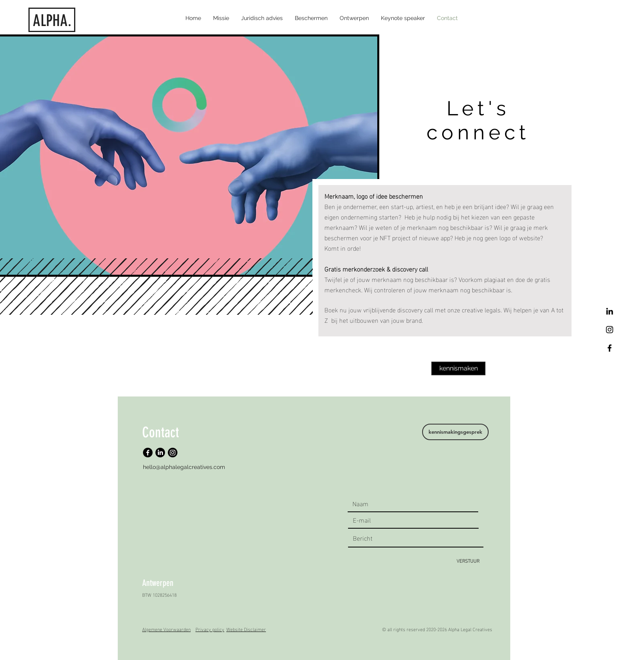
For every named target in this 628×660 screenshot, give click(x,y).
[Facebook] (609, 348)
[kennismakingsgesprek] (455, 432)
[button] (311, 18)
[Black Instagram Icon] (609, 329)
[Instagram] (172, 452)
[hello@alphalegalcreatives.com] (184, 467)
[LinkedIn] (609, 311)
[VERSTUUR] (468, 560)
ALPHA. (52, 20)
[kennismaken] (458, 368)
